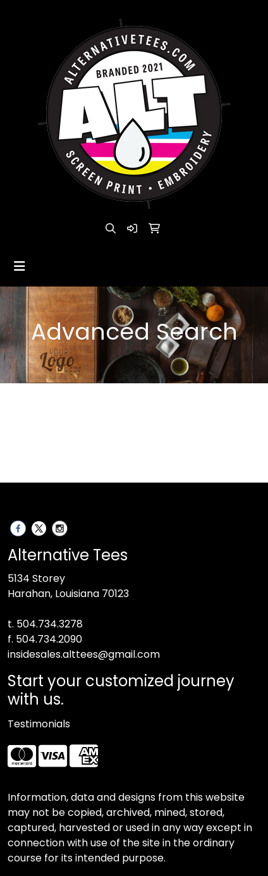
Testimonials (39, 724)
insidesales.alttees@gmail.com (84, 654)
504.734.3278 (49, 624)
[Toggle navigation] (19, 266)
